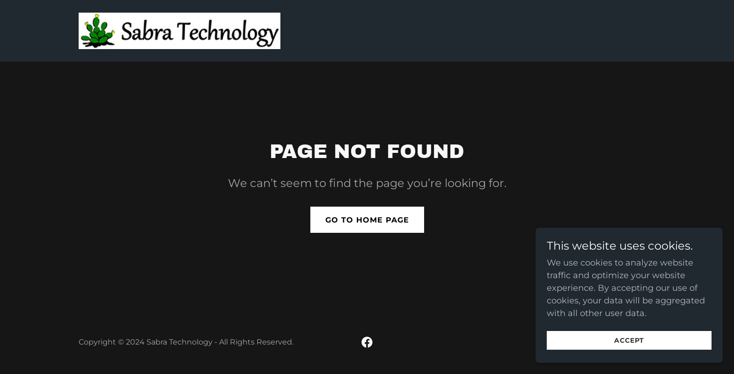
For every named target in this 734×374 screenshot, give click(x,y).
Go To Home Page (367, 220)
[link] (179, 30)
